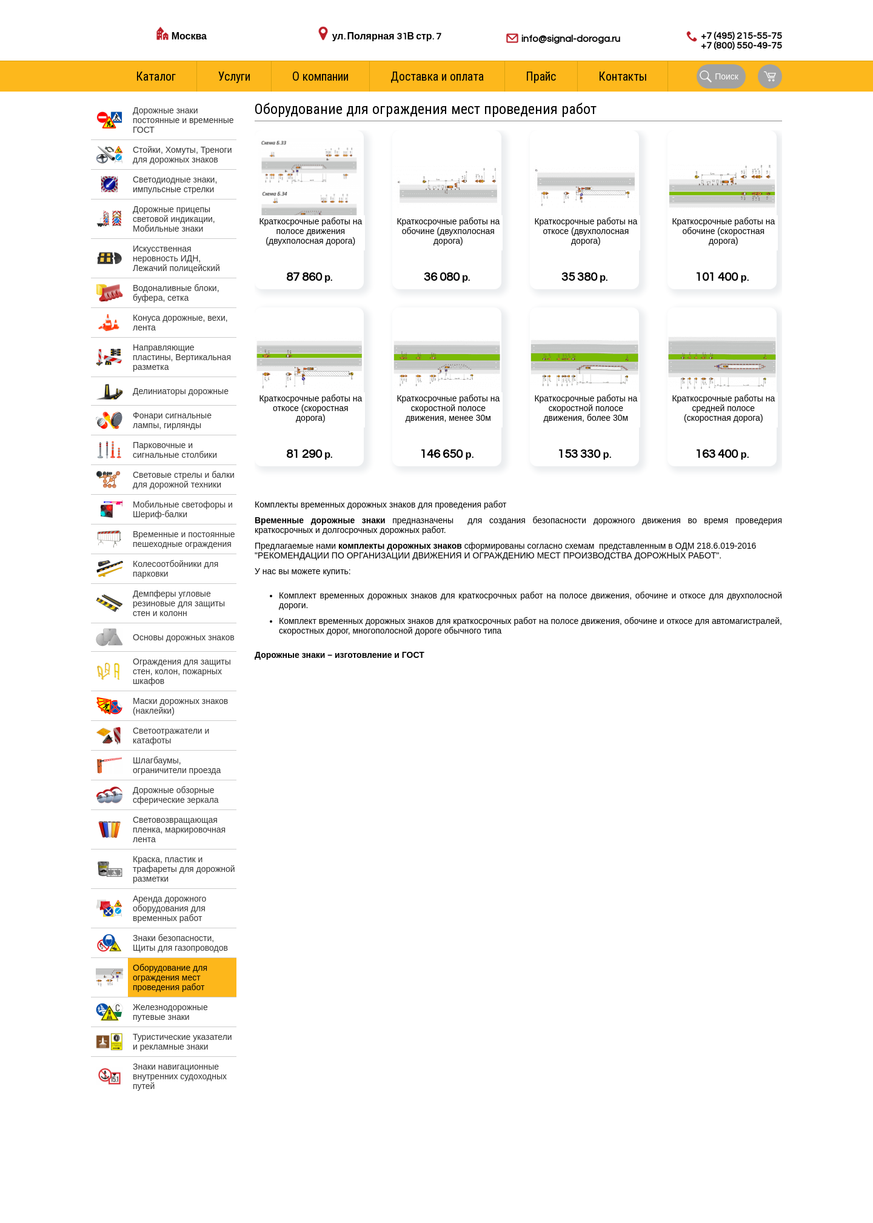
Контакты (622, 76)
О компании (320, 76)
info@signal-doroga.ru (570, 39)
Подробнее (351, 278)
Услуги (234, 76)
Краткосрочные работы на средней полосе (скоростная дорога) (722, 428)
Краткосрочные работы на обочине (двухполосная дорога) (446, 251)
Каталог (156, 76)
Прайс (541, 76)
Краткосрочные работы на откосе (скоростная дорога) (309, 428)
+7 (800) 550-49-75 (741, 45)
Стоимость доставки (212, 50)
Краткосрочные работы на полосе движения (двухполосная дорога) (309, 251)
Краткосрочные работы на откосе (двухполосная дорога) (584, 251)
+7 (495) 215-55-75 (741, 36)
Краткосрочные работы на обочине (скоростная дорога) (722, 251)
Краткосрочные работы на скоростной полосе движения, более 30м (584, 428)
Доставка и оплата (437, 76)
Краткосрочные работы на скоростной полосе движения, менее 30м (446, 428)
